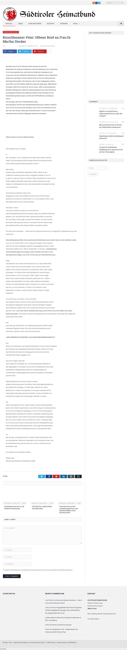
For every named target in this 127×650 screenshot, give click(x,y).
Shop (75, 23)
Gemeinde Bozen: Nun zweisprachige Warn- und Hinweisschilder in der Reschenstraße (68, 509)
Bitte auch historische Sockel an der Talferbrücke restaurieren (110, 126)
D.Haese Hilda (49, 618)
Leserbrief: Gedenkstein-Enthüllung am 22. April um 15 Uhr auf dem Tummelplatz (111, 149)
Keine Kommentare (47, 46)
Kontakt (50, 23)
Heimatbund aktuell (11, 32)
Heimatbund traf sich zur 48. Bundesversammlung (14, 507)
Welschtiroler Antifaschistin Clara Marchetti (42, 507)
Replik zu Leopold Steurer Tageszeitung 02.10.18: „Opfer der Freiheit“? (110, 113)
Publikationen (34, 23)
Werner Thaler (10, 46)
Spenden (63, 23)
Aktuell (9, 23)
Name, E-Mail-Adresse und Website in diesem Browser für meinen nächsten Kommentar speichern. (39, 570)
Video (20, 23)
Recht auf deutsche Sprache (61, 625)
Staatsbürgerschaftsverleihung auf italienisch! (111, 137)
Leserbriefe (93, 102)
